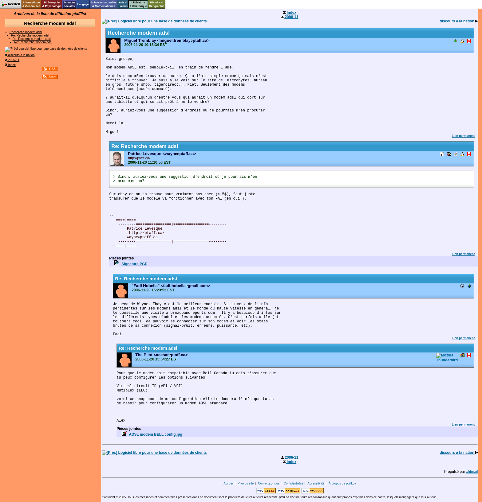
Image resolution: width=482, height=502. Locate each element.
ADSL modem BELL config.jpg (155, 434)
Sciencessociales (69, 4)
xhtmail (472, 471)
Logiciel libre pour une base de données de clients (46, 48)
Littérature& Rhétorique (138, 4)
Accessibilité (315, 483)
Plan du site (246, 483)
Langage (83, 4)
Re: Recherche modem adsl (30, 35)
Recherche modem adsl (26, 32)
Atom (53, 77)
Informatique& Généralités (31, 4)
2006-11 (12, 60)
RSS (52, 69)
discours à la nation (20, 55)
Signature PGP (134, 264)
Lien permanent (463, 136)
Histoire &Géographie (156, 4)
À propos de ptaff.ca (342, 483)
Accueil (228, 483)
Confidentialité (293, 483)
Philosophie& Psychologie (51, 4)
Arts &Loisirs (123, 4)
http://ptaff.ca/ (139, 158)
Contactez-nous (268, 483)
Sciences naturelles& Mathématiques (104, 4)
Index (10, 65)
